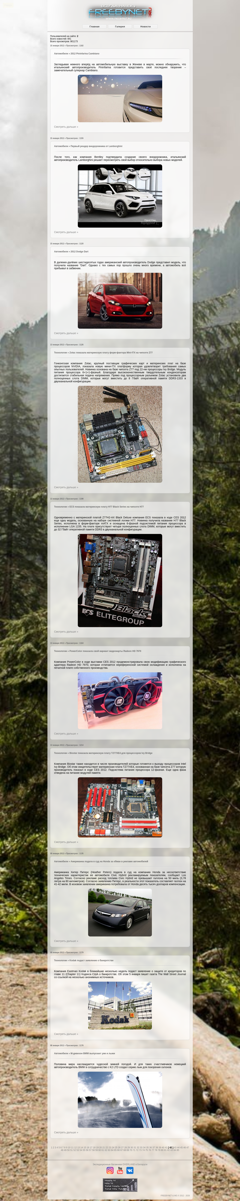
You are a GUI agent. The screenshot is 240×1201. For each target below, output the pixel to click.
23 (110, 1147)
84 (175, 1150)
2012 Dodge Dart (79, 251)
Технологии (60, 352)
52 (74, 1150)
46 (185, 1147)
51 (72, 1150)
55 (84, 1150)
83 (172, 1150)
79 (159, 1150)
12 (75, 1147)
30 (132, 1147)
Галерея (120, 26)
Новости (145, 26)
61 (103, 1150)
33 (141, 1147)
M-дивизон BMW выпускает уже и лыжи (92, 1053)
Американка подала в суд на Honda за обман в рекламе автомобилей (109, 861)
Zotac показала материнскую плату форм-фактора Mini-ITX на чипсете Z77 (111, 352)
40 (163, 1147)
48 (62, 1150)
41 (166, 1147)
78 (156, 1150)
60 (100, 1150)
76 (150, 1150)
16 (88, 1147)
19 (97, 1147)
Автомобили (61, 53)
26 (119, 1147)
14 (82, 1147)
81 (165, 1150)
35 (147, 1147)
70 (131, 1150)
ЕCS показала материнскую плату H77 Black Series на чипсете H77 (107, 506)
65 (115, 1150)
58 (93, 1150)
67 (122, 1150)
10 (69, 1147)
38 (157, 1147)
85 (178, 1150)
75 (146, 1150)
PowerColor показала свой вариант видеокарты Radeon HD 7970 (105, 651)
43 (175, 1147)
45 (181, 1147)
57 (90, 1150)
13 (78, 1147)
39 (160, 1147)
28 (126, 1147)
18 (94, 1147)
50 (68, 1150)
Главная (94, 26)
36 (150, 1147)
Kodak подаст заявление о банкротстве (92, 960)
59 (96, 1150)
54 (81, 1150)
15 (85, 1147)
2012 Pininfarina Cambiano (84, 53)
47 (187, 1147)
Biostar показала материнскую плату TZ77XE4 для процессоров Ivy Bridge (111, 753)
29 (128, 1147)
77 (153, 1150)
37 (154, 1147)
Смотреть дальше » (66, 126)
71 (134, 1150)
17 (91, 1147)
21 (104, 1147)
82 (168, 1150)
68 (125, 1150)
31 (135, 1147)
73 (140, 1150)
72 (137, 1150)
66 (118, 1150)
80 (162, 1150)
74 (143, 1150)
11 (72, 1147)
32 (138, 1147)
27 (122, 1147)
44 (178, 1147)
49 (65, 1150)
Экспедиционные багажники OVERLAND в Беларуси (120, 1164)
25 (116, 1147)
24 (113, 1147)
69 (128, 1150)
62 (106, 1150)
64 (112, 1150)
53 (78, 1150)
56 (87, 1150)
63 (109, 1150)
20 (100, 1147)
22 (107, 1147)
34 (144, 1147)
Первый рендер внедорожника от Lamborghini (96, 146)
